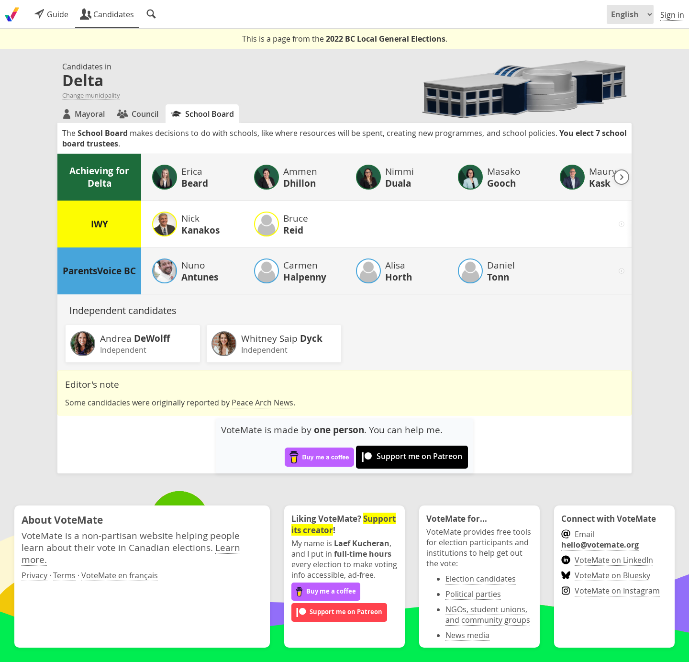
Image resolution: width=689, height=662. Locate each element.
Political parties (473, 594)
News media (467, 635)
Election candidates (480, 578)
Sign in (672, 15)
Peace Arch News (262, 402)
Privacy (34, 575)
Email (600, 539)
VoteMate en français (119, 575)
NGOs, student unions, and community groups (487, 614)
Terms (64, 575)
